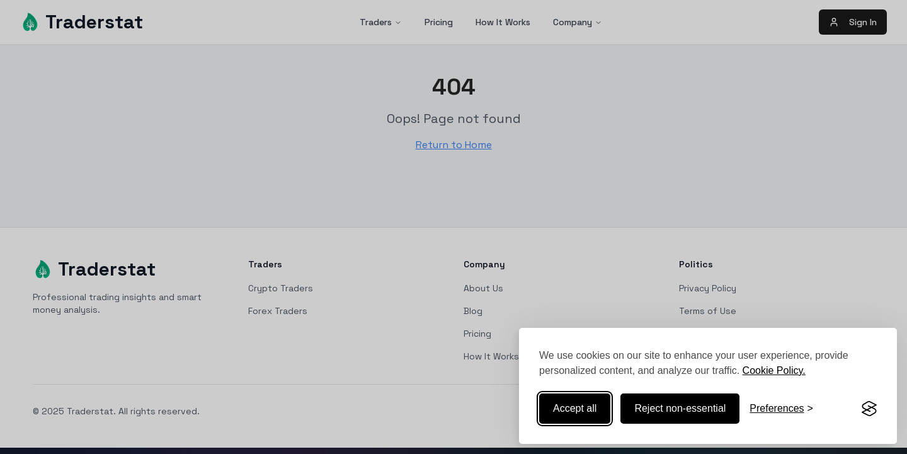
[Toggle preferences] (781, 408)
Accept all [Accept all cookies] (574, 408)
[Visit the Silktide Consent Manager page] (869, 408)
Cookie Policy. (774, 370)
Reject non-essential (680, 408)
